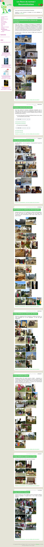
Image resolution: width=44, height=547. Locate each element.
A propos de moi (4, 16)
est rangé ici (21, 13)
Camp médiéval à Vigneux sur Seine (25, 457)
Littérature (3, 23)
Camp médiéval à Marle (21, 376)
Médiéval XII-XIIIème (6, 30)
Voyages (2, 31)
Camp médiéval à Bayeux (21, 492)
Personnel (3, 24)
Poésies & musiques (5, 27)
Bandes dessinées (4, 19)
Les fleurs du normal (5, 14)
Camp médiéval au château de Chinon (25, 314)
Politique (2, 28)
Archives (2, 17)
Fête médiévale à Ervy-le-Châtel (23, 141)
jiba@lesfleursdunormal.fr (6, 42)
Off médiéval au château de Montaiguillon (27, 210)
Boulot (2, 20)
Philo (2, 25)
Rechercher (3, 34)
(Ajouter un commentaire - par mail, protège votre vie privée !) (27, 99)
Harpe (30, 104)
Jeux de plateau (4, 22)
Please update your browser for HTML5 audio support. (23, 119)
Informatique (3, 21)
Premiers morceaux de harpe (23, 107)
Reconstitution (4, 29)
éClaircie (37, 544)
